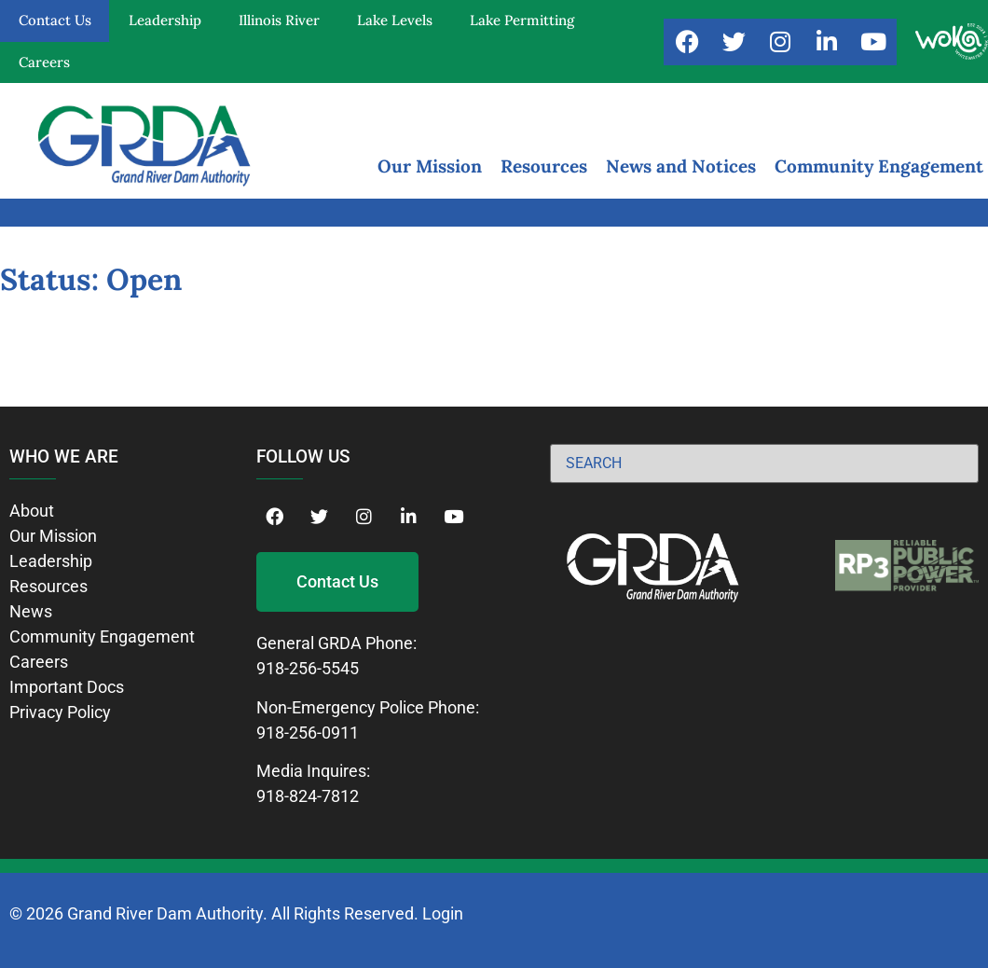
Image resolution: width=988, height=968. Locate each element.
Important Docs (66, 687)
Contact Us (55, 20)
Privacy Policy (60, 712)
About (31, 510)
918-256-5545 (307, 668)
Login (442, 913)
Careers (44, 62)
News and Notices (681, 166)
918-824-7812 (307, 796)
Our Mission (429, 166)
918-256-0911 (307, 732)
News (30, 611)
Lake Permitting (522, 20)
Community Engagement (879, 166)
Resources (544, 166)
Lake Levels (394, 20)
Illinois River (279, 20)
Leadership (165, 20)
